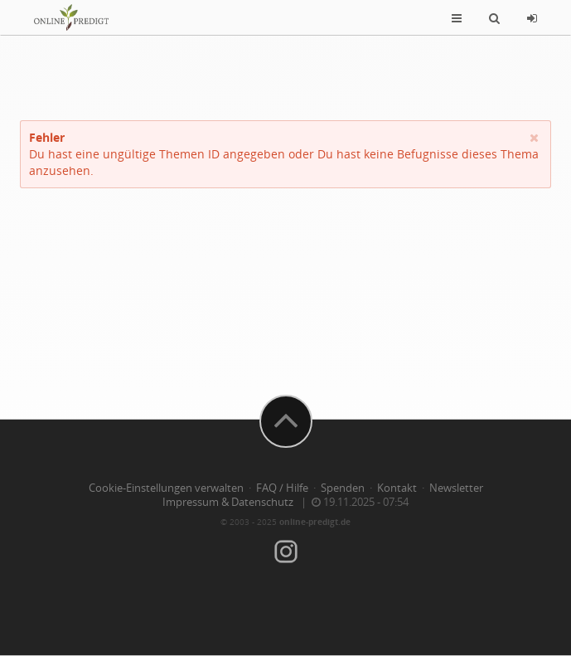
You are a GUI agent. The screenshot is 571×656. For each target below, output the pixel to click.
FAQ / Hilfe (282, 488)
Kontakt (397, 488)
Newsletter (456, 488)
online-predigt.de (315, 521)
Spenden (343, 488)
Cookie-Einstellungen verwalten (166, 488)
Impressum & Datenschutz (227, 502)
